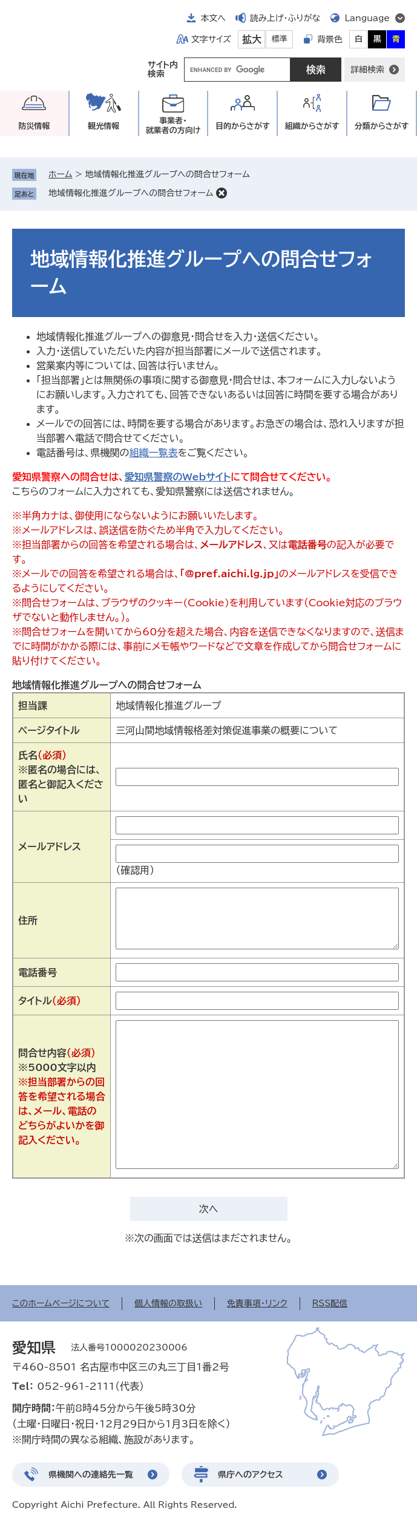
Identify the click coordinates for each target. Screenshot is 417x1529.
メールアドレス (49, 846)
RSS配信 (330, 1303)
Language (367, 18)
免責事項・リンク (257, 1303)
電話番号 (37, 972)
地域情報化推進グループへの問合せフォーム (130, 193)
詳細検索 (367, 69)
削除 (221, 193)
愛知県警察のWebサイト (177, 477)
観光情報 (103, 126)
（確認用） (135, 870)
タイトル (49, 1001)
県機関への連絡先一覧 (90, 1474)
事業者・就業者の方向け (173, 125)
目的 (242, 126)
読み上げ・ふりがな (285, 18)
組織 (312, 126)
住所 (28, 920)
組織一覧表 (153, 452)
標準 (279, 39)
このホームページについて (61, 1303)
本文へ (213, 18)
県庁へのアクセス (250, 1474)
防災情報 (34, 126)
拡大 (251, 39)
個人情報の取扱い (168, 1303)
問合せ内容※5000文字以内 (61, 1096)
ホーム (60, 174)
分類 (382, 126)
